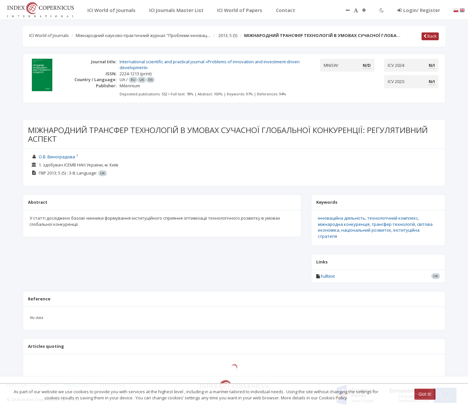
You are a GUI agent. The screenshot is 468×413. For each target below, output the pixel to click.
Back (430, 36)
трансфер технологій (393, 224)
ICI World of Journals (49, 35)
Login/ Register (418, 10)
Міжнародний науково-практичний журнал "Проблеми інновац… (143, 35)
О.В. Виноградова (57, 157)
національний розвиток (366, 230)
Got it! (425, 394)
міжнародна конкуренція (344, 224)
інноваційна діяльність (341, 218)
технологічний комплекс (392, 218)
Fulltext (328, 276)
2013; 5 (227, 35)
